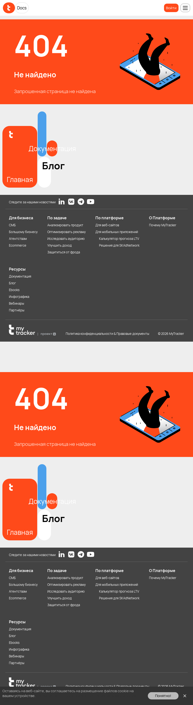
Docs (22, 8)
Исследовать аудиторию (66, 238)
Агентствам (18, 238)
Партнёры (16, 310)
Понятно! (163, 695)
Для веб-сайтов (107, 225)
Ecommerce (17, 245)
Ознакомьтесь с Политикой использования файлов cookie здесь (69, 698)
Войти (171, 7)
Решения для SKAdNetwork (119, 245)
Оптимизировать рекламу (66, 232)
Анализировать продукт (65, 225)
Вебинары (16, 303)
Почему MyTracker (162, 225)
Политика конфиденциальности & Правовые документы (107, 333)
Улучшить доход (59, 245)
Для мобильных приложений (116, 232)
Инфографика (19, 296)
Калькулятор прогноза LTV (119, 238)
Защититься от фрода (63, 252)
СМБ (12, 225)
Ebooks (14, 290)
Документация (20, 276)
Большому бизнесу (23, 232)
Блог (12, 283)
